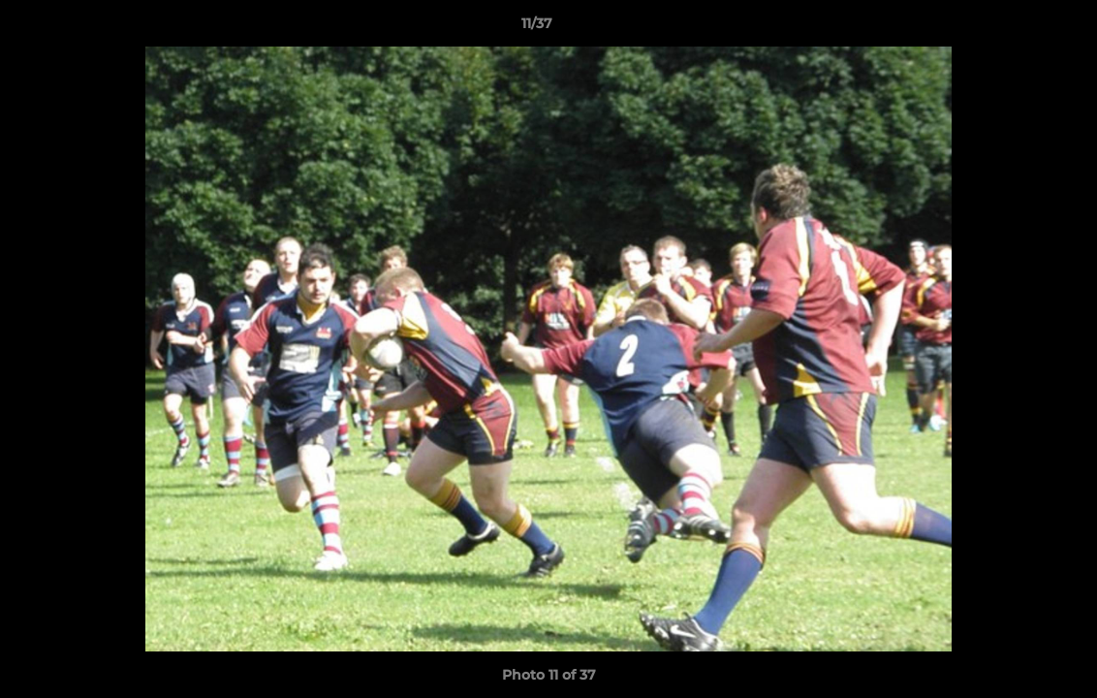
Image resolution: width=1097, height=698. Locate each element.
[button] (1015, 28)
